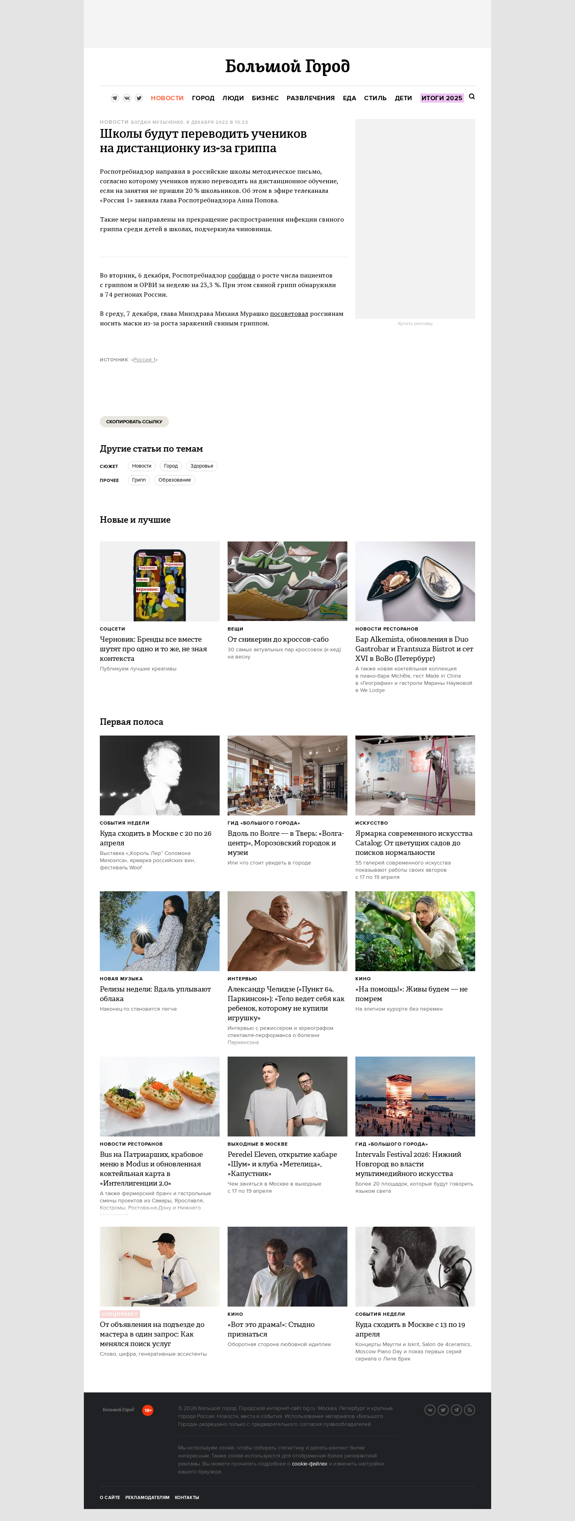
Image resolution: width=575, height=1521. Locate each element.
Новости (114, 122)
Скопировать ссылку (134, 422)
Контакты (187, 1498)
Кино (363, 979)
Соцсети (112, 629)
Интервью (243, 979)
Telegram (461, 1409)
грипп (139, 480)
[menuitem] (167, 98)
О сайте (110, 1498)
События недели (125, 823)
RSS (474, 1409)
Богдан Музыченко (157, 122)
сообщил (241, 275)
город (171, 466)
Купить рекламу (415, 323)
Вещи (236, 629)
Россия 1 (144, 359)
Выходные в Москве (258, 1144)
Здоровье (201, 466)
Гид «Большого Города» (264, 823)
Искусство (371, 823)
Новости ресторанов (386, 629)
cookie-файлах (309, 1463)
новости (141, 466)
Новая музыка (121, 979)
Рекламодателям (147, 1498)
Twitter (448, 1409)
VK (435, 1409)
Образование (175, 480)
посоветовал (289, 313)
